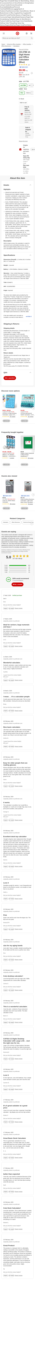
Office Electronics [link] (16, 522)
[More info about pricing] (32, 73)
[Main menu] (4, 33)
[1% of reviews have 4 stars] (17, 567)
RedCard (13, 25)
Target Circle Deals (22, 21)
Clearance (23, 17)
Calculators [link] (5, 522)
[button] (23, 67)
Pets (11, 15)
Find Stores (27, 25)
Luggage (15, 9)
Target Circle (20, 25)
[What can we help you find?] (17, 38)
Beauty (12, 7)
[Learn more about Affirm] (26, 169)
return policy (11, 366)
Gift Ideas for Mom (18, 1)
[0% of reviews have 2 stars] (17, 570)
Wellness (10, 9)
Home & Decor (13, 3)
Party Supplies (24, 13)
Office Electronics (6, 46)
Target (3, 44)
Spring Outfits (9, 19)
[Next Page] (31, 85)
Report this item (23, 141)
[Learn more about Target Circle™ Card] (26, 160)
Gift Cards (6, 15)
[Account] (27, 33)
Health (5, 9)
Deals (18, 17)
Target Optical (11, 17)
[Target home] (17, 33)
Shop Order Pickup (8, 23)
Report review (18, 608)
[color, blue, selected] (22, 93)
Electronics (12, 11)
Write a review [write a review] (17, 584)
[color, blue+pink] (29, 93)
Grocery (12, 5)
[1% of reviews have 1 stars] (17, 572)
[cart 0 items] (31, 33)
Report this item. (28, 316)
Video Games (20, 11)
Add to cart (23, 102)
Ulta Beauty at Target (19, 15)
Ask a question (10, 378)
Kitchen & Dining (23, 3)
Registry (7, 25)
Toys (7, 11)
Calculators (16, 46)
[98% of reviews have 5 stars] (17, 565)
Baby (8, 7)
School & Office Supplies (12, 13)
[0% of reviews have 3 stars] (17, 568)
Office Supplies (27, 44)
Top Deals (12, 21)
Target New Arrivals (6, 1)
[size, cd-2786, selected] (23, 85)
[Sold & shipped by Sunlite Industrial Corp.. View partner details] (26, 132)
